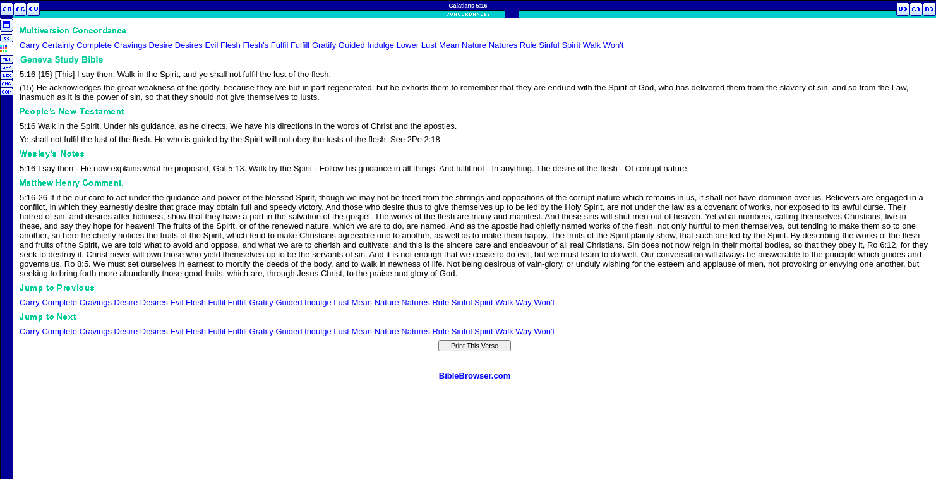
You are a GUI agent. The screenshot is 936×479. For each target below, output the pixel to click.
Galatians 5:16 (467, 6)
